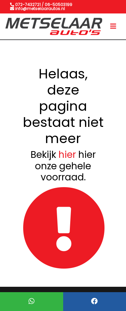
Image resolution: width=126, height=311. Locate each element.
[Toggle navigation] (113, 26)
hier (67, 154)
